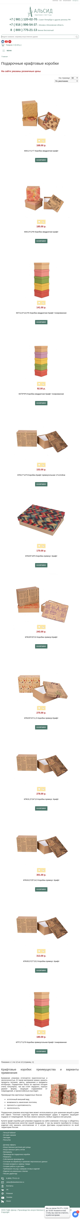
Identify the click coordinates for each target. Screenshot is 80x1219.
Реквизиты (7, 1157)
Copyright (5, 1212)
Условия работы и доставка (13, 1166)
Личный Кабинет (67, 0)
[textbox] (40, 37)
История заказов (9, 1135)
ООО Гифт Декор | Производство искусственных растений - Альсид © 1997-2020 (36, 1210)
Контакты (9, 1186)
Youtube (9, 1197)
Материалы (55, 0)
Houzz (8, 1201)
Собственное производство (13, 1159)
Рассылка (7, 1140)
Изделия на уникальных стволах (15, 1171)
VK (7, 1190)
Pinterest (9, 1193)
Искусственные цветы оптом (14, 1150)
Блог (60, 0)
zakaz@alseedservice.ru (15, 1182)
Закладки (6, 1137)
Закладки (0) (75, 0)
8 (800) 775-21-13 (12, 1178)
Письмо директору (10, 1174)
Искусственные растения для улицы (17, 1147)
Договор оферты (9, 1145)
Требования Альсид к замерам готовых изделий (21, 1169)
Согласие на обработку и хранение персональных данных (25, 1162)
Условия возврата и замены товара (16, 1164)
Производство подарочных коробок (16, 1154)
